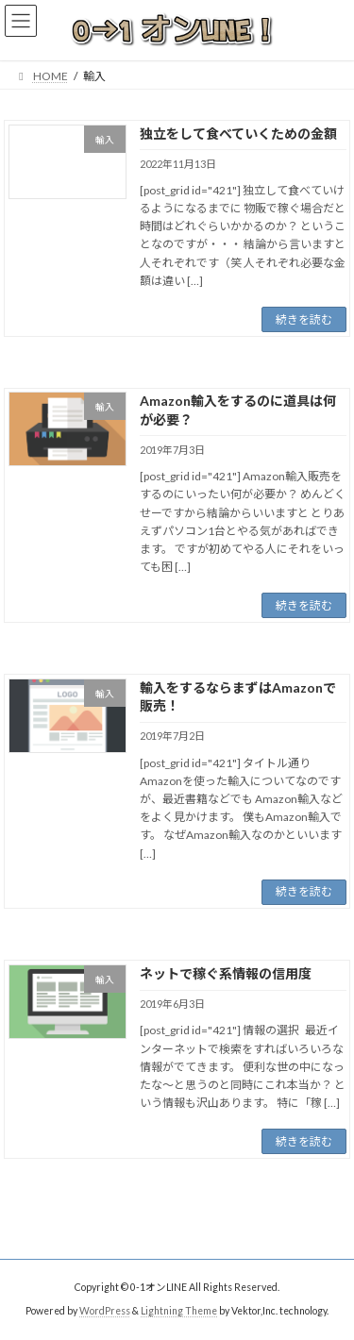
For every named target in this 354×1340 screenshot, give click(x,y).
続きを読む (304, 319)
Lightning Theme (179, 1310)
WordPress (104, 1310)
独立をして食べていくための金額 (238, 134)
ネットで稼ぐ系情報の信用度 (226, 973)
